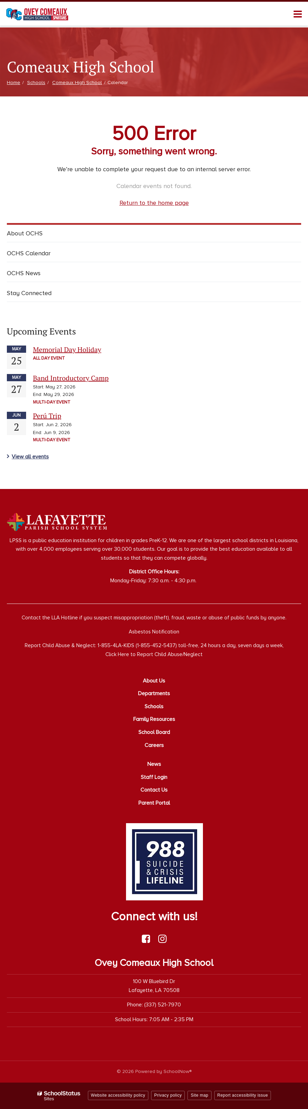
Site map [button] (199, 1095)
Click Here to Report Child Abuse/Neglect (154, 654)
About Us (154, 680)
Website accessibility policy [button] (118, 1095)
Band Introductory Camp (71, 378)
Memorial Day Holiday (67, 349)
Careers (154, 745)
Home (13, 82)
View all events (30, 456)
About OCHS (25, 233)
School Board (154, 732)
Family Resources (154, 719)
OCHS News (24, 273)
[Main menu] (297, 14)
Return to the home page (154, 203)
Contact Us (154, 789)
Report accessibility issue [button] (242, 1095)
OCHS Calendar (28, 253)
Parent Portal (154, 802)
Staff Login (154, 777)
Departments (154, 693)
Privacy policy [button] (168, 1095)
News (154, 764)
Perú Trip (47, 415)
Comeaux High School (77, 82)
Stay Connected (29, 293)
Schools (36, 82)
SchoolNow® (177, 1071)
